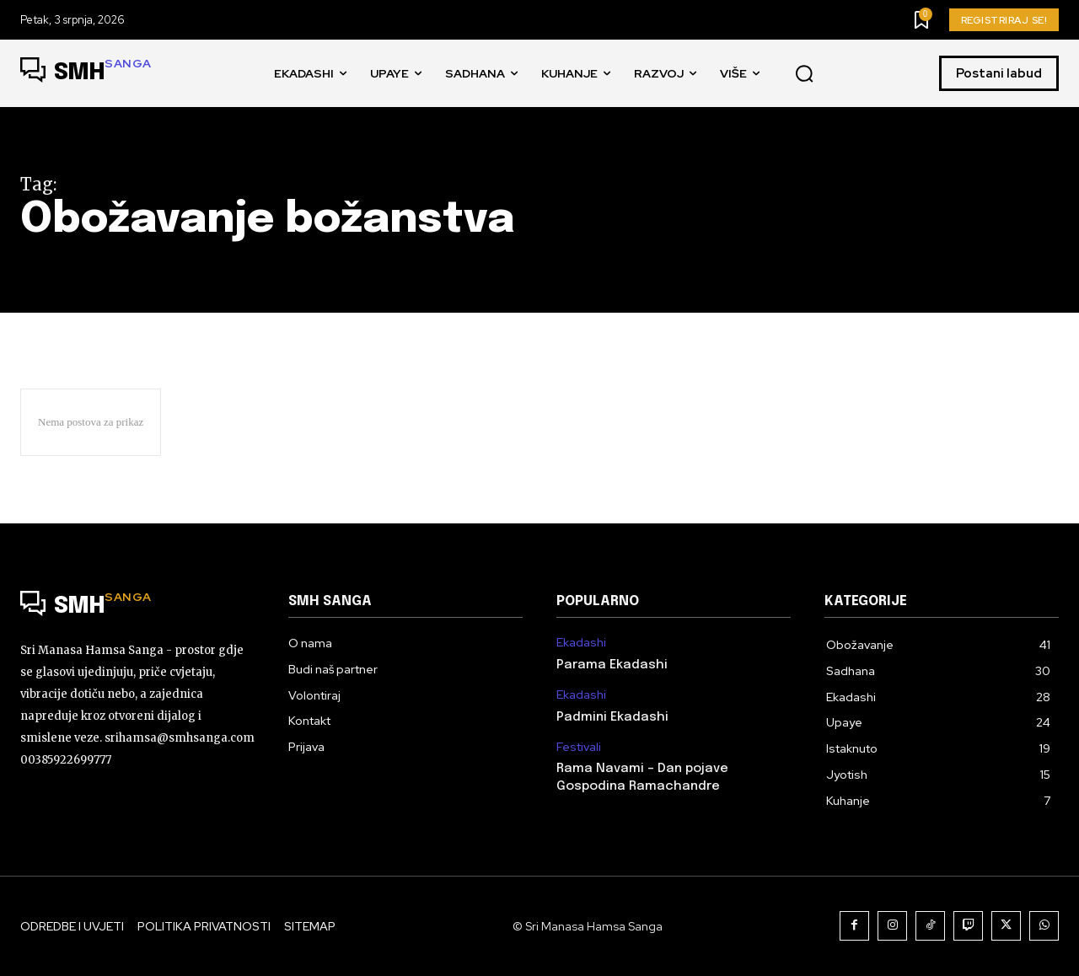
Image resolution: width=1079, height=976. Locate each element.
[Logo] (86, 73)
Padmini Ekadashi (612, 717)
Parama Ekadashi (612, 665)
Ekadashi (581, 642)
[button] (804, 74)
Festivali (578, 747)
